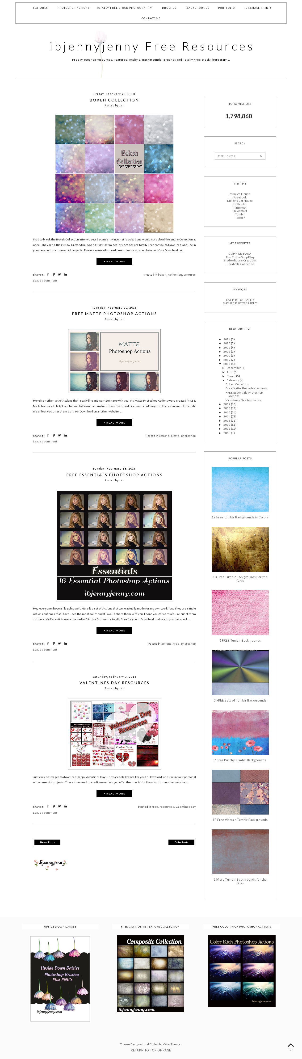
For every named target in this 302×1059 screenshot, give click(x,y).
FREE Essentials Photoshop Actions (114, 474)
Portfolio (226, 7)
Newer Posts (47, 841)
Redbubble (240, 204)
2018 (227, 364)
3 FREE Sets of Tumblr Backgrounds (240, 700)
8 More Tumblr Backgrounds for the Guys (240, 881)
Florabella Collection (240, 263)
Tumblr (240, 214)
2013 (227, 420)
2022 (227, 347)
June (230, 372)
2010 (227, 432)
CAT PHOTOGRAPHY (240, 300)
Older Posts (181, 841)
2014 (227, 416)
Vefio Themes (172, 1044)
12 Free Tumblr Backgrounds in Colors (240, 517)
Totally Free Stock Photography (124, 7)
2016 (227, 408)
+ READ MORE (114, 261)
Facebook (240, 197)
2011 (227, 428)
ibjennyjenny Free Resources (152, 46)
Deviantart (240, 211)
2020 (227, 355)
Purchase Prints (258, 7)
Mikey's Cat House (240, 200)
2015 (227, 412)
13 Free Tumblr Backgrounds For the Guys (240, 579)
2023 (227, 343)
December (234, 368)
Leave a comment (45, 280)
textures (190, 274)
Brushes (169, 7)
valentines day (186, 806)
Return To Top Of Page (151, 1050)
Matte (175, 435)
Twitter (240, 217)
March (231, 376)
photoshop (188, 435)
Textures (40, 7)
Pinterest (240, 207)
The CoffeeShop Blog (240, 257)
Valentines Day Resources (115, 682)
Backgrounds (198, 7)
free (176, 643)
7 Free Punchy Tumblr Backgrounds (240, 760)
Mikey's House (240, 194)
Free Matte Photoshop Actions (114, 313)
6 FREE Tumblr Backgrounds (240, 640)
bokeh (162, 274)
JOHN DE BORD (240, 253)
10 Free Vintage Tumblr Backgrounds (240, 820)
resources (167, 806)
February (233, 380)
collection (175, 274)
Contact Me (151, 18)
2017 (227, 404)
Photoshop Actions (74, 7)
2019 (227, 359)
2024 (227, 339)
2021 (227, 351)
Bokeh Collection (114, 99)
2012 (227, 424)
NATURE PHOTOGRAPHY (240, 303)
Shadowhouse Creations (240, 260)
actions (164, 435)
